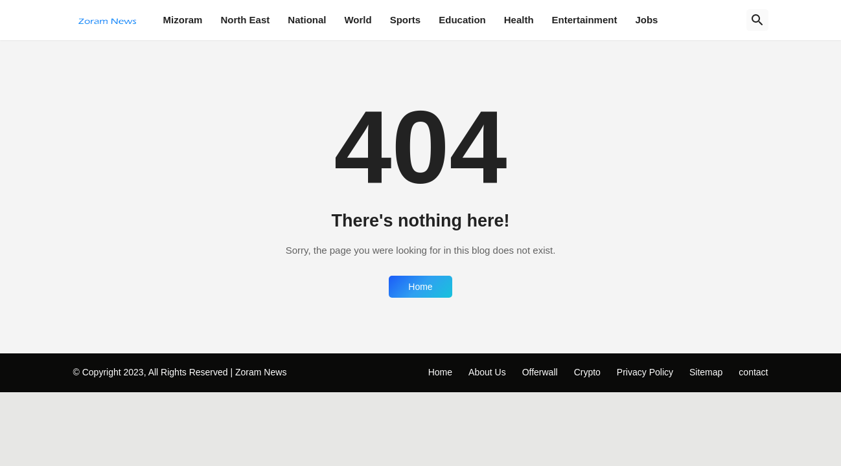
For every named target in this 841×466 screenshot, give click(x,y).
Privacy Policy (645, 372)
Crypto (587, 372)
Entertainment (584, 19)
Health (519, 19)
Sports (405, 19)
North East (245, 19)
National (307, 19)
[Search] (757, 20)
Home (420, 287)
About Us (487, 372)
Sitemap (705, 372)
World (357, 19)
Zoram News (260, 372)
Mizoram (183, 19)
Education (462, 19)
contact (753, 372)
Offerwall (540, 372)
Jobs (646, 19)
